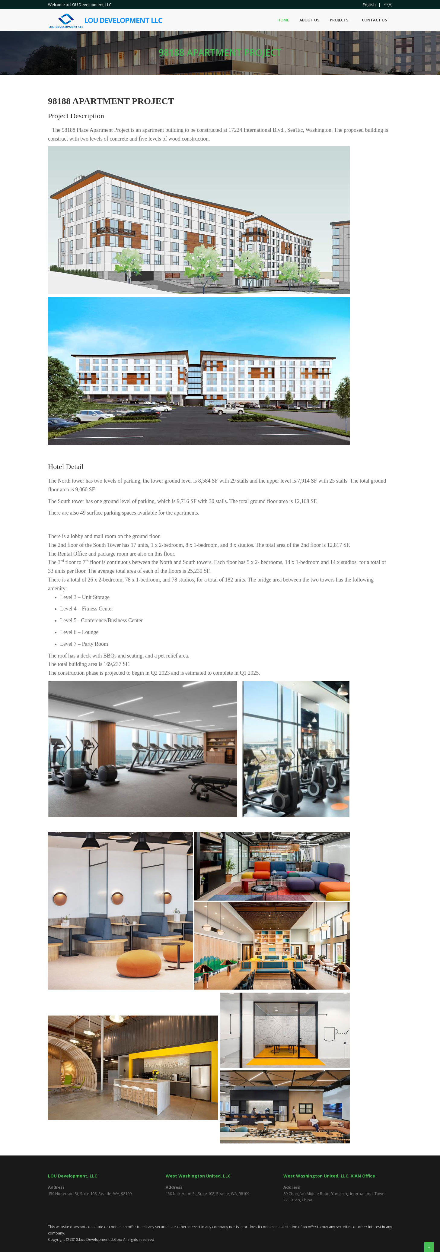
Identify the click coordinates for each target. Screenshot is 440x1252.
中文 (388, 4)
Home (283, 20)
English (369, 4)
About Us (309, 20)
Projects (341, 20)
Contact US (374, 20)
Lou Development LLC (105, 17)
